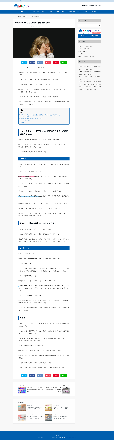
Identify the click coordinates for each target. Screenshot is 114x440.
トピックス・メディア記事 (57, 11)
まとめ (22, 122)
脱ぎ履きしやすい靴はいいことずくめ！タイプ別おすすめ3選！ (90, 78)
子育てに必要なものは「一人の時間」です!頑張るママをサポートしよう (90, 68)
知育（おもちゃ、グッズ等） (92, 11)
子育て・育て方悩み (75, 11)
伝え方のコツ (28, 120)
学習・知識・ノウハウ (39, 11)
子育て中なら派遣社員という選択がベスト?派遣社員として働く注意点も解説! (90, 88)
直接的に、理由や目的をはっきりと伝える (33, 118)
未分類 (80, 54)
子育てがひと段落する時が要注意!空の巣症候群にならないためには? (90, 73)
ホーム (21, 11)
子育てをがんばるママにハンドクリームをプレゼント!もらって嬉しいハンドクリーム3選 (90, 83)
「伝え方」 (27, 116)
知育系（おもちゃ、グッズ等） (87, 56)
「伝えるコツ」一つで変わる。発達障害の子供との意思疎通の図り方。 (41, 115)
